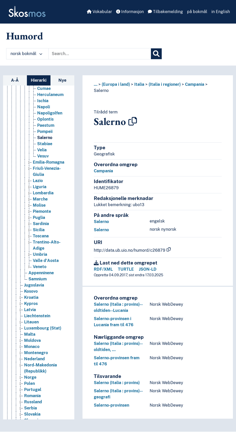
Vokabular (99, 11)
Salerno (101, 90)
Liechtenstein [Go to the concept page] (37, 315)
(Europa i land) (116, 84)
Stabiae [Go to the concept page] (44, 143)
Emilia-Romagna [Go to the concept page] (48, 162)
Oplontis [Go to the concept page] (45, 119)
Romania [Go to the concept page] (32, 395)
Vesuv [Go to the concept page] (43, 156)
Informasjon (130, 11)
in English (220, 11)
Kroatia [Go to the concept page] (31, 297)
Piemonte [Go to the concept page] (42, 211)
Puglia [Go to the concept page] (39, 217)
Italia (139, 84)
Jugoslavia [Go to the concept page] (34, 285)
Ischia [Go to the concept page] (42, 100)
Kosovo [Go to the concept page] (31, 291)
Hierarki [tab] (38, 80)
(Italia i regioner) (165, 84)
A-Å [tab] (15, 80)
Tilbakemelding (165, 11)
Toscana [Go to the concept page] (41, 236)
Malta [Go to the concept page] (29, 334)
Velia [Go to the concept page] (42, 149)
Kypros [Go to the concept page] (31, 303)
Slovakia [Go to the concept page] (32, 414)
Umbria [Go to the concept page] (40, 254)
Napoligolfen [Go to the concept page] (49, 113)
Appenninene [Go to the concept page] (41, 272)
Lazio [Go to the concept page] (38, 180)
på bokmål (197, 11)
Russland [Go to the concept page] (33, 401)
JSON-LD (148, 269)
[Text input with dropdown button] (99, 53)
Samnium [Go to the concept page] (37, 279)
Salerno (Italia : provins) (117, 382)
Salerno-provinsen (111, 405)
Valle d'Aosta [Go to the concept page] (46, 260)
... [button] (95, 84)
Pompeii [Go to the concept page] (45, 131)
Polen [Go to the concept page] (29, 383)
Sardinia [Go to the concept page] (41, 223)
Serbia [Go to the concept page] (30, 408)
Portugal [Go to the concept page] (32, 389)
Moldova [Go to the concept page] (32, 340)
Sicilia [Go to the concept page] (39, 229)
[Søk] (156, 53)
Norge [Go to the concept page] (30, 377)
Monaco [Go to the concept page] (31, 346)
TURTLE (126, 269)
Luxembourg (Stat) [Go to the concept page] (42, 328)
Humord (24, 36)
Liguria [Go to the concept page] (39, 186)
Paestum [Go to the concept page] (45, 125)
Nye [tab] (62, 80)
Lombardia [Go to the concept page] (43, 193)
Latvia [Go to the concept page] (30, 309)
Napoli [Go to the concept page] (43, 106)
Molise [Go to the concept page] (39, 205)
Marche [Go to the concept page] (40, 199)
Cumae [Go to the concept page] (44, 88)
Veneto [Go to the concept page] (39, 266)
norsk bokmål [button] (26, 53)
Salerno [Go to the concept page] (44, 137)
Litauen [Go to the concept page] (31, 322)
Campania (194, 84)
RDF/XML (103, 269)
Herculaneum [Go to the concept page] (50, 94)
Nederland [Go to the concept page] (34, 358)
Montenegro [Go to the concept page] (36, 352)
